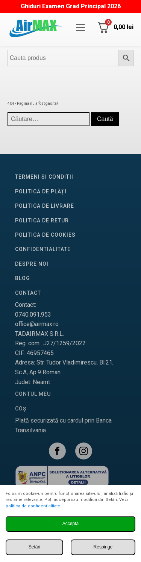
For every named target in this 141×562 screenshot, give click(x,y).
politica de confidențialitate (33, 506)
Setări (34, 547)
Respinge (103, 547)
